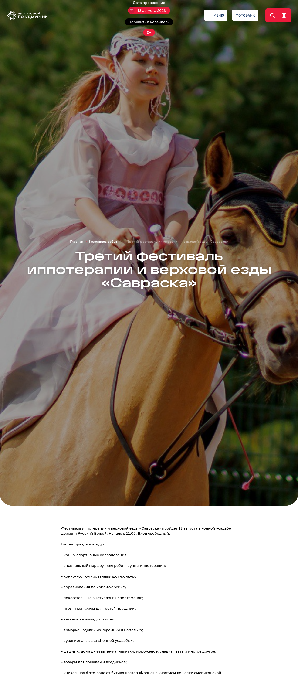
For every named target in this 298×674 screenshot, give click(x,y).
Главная (76, 241)
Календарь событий (105, 241)
